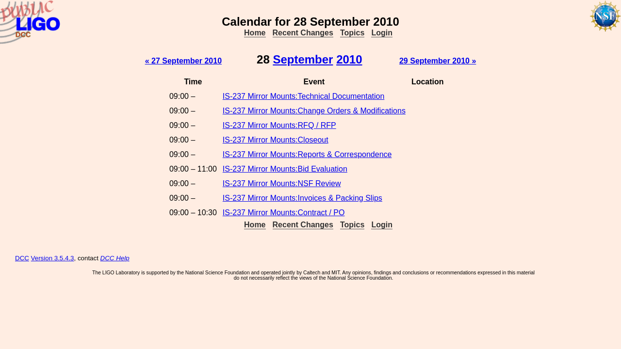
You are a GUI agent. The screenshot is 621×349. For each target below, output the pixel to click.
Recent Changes (303, 33)
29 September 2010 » (437, 61)
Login (381, 33)
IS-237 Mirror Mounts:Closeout (275, 140)
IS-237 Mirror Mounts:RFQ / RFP (279, 125)
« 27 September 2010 (183, 61)
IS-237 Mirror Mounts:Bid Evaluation (285, 169)
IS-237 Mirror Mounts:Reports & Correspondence (307, 154)
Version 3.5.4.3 (52, 258)
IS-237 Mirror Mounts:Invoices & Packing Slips (302, 198)
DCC (22, 258)
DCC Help (115, 258)
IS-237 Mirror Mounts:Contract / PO (284, 212)
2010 (349, 59)
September (303, 59)
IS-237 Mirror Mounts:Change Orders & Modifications (314, 111)
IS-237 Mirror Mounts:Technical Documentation (303, 96)
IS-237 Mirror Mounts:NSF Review (282, 183)
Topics (352, 33)
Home (254, 33)
